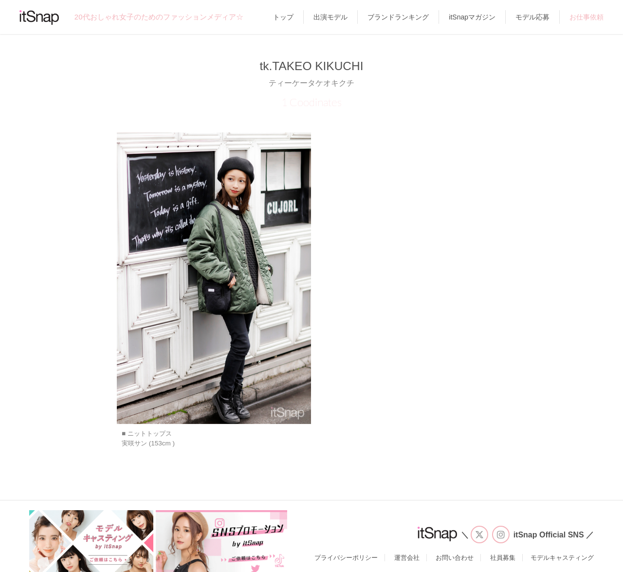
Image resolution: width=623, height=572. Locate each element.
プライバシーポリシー (346, 557)
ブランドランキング (398, 17)
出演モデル (330, 17)
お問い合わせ (455, 557)
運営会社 (407, 557)
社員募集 (502, 557)
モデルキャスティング (562, 557)
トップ (283, 17)
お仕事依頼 (586, 17)
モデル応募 (532, 17)
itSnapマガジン (472, 17)
